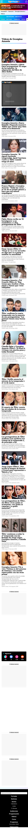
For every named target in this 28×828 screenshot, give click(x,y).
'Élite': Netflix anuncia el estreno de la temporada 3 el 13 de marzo (13, 381)
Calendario (14, 804)
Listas (14, 806)
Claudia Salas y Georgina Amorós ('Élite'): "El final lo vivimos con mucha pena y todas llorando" (13, 349)
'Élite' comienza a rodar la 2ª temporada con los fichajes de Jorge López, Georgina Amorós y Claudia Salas (14, 537)
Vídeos (3, 14)
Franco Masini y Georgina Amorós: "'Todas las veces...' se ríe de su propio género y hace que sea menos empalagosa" (14, 189)
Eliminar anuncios (14, 23)
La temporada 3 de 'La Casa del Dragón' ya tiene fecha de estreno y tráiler (13, 7)
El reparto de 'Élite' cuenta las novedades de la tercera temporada (13, 409)
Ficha (3, 19)
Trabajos (17, 19)
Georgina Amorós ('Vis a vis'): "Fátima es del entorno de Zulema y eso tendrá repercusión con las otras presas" (14, 570)
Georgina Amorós (20, 11)
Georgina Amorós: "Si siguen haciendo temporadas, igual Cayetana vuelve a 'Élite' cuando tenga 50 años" (14, 158)
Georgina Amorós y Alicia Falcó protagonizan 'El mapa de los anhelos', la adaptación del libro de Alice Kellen (14, 68)
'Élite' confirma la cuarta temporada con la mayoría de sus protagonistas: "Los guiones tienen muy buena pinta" (13, 317)
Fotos (23, 19)
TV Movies (14, 808)
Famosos (11, 11)
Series (14, 802)
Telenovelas (14, 827)
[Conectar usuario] (26, 2)
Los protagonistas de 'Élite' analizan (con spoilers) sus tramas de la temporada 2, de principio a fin (13, 439)
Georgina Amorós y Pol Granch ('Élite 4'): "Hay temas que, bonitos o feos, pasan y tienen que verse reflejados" (13, 283)
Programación (14, 814)
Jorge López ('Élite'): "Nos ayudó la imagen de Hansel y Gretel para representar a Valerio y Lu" (13, 469)
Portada (14, 796)
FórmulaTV (4, 11)
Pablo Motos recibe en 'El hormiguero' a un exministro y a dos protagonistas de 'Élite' (13, 222)
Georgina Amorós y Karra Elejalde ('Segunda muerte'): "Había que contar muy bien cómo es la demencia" (14, 125)
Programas (14, 822)
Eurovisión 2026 (14, 824)
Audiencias (14, 811)
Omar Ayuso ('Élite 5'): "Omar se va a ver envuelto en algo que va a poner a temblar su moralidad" (13, 251)
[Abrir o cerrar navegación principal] (1, 2)
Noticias (9, 19)
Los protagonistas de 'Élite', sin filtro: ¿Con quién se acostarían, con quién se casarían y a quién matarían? (13, 504)
